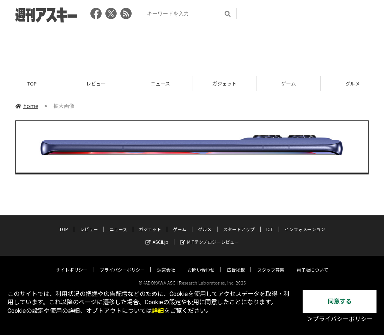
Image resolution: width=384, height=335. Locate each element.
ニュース (160, 83)
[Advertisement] (192, 47)
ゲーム (288, 83)
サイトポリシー (71, 263)
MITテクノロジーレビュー (209, 235)
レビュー (96, 83)
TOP (32, 83)
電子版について (312, 263)
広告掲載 (236, 263)
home (26, 106)
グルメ (205, 222)
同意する (340, 301)
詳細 (158, 310)
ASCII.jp (157, 235)
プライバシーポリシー (122, 263)
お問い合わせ (201, 263)
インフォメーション (305, 222)
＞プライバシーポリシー (340, 319)
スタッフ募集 (270, 263)
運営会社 (166, 263)
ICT (269, 222)
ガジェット (224, 83)
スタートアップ (239, 222)
